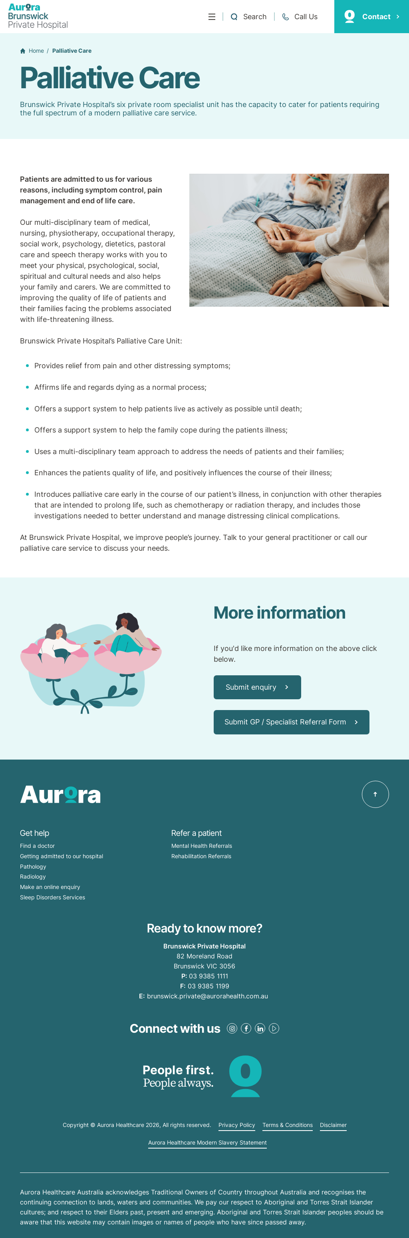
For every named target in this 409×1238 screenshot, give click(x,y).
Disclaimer (333, 1125)
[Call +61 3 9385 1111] (299, 16)
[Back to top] (375, 794)
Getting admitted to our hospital (61, 856)
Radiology (33, 876)
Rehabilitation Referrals (201, 856)
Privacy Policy (236, 1125)
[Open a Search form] (248, 16)
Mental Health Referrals (201, 845)
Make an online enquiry (50, 886)
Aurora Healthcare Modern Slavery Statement (207, 1142)
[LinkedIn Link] (260, 1028)
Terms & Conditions (287, 1125)
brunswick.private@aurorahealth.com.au (207, 996)
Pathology (33, 866)
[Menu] (211, 16)
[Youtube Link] (274, 1028)
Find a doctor (37, 845)
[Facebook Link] (246, 1028)
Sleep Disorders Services (52, 897)
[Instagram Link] (232, 1028)
